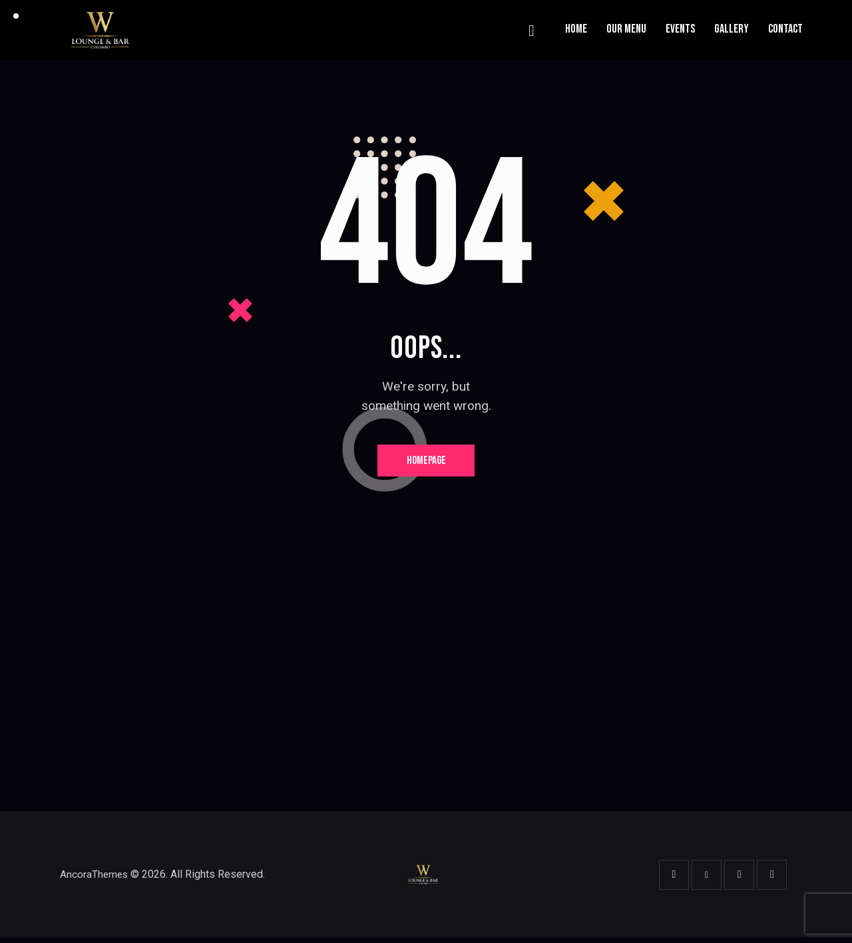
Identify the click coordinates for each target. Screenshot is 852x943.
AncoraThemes (95, 879)
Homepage (426, 463)
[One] (426, 694)
